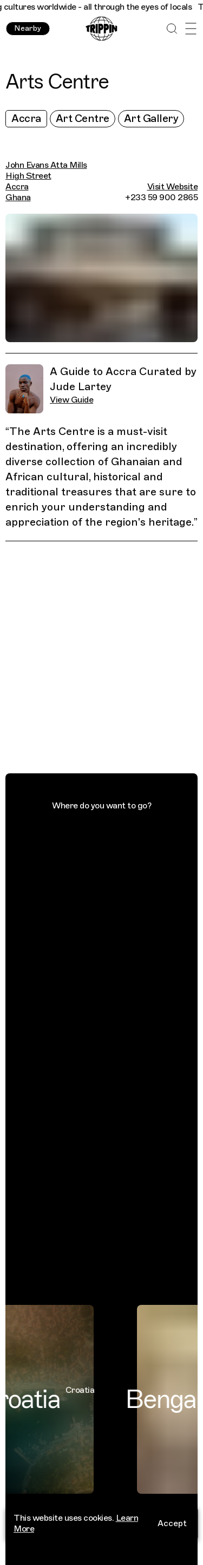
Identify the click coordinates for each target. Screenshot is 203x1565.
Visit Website (172, 186)
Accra (26, 118)
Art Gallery (151, 118)
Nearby (27, 28)
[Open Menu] (191, 29)
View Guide (71, 399)
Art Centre (82, 118)
